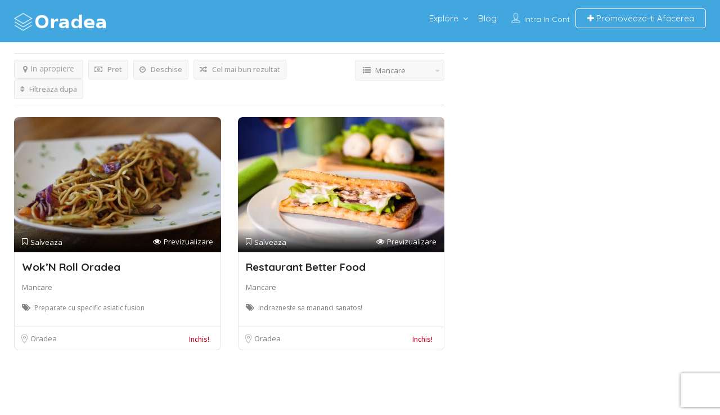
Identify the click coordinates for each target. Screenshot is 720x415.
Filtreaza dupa (48, 89)
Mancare (37, 287)
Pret (108, 69)
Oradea (43, 338)
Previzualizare (183, 242)
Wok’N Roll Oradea (71, 267)
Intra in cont (547, 19)
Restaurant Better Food (306, 267)
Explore (443, 18)
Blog (487, 18)
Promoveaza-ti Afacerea (640, 18)
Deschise (161, 69)
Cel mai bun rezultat (240, 69)
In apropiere (48, 68)
